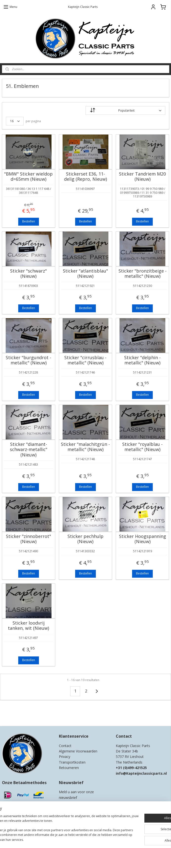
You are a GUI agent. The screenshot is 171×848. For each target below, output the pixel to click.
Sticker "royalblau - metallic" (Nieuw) (142, 447)
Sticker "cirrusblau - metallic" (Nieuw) (85, 360)
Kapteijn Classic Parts (21, 715)
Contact (65, 745)
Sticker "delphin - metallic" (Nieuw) (142, 360)
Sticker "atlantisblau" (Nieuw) (85, 273)
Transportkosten (72, 762)
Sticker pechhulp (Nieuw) (85, 539)
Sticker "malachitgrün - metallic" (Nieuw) (85, 447)
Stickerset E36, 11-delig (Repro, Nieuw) (85, 176)
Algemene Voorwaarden (78, 751)
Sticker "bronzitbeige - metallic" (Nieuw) (143, 273)
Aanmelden (71, 808)
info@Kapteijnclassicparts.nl (141, 773)
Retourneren (69, 767)
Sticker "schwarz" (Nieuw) (28, 273)
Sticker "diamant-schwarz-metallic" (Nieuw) (28, 450)
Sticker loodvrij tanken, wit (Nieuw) (28, 625)
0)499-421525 (135, 767)
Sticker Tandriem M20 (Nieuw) (142, 176)
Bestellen (28, 221)
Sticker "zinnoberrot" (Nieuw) (28, 539)
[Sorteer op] (125, 110)
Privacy (64, 756)
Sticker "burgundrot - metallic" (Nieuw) (28, 360)
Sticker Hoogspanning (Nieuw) (142, 539)
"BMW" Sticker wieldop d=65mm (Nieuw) (28, 176)
